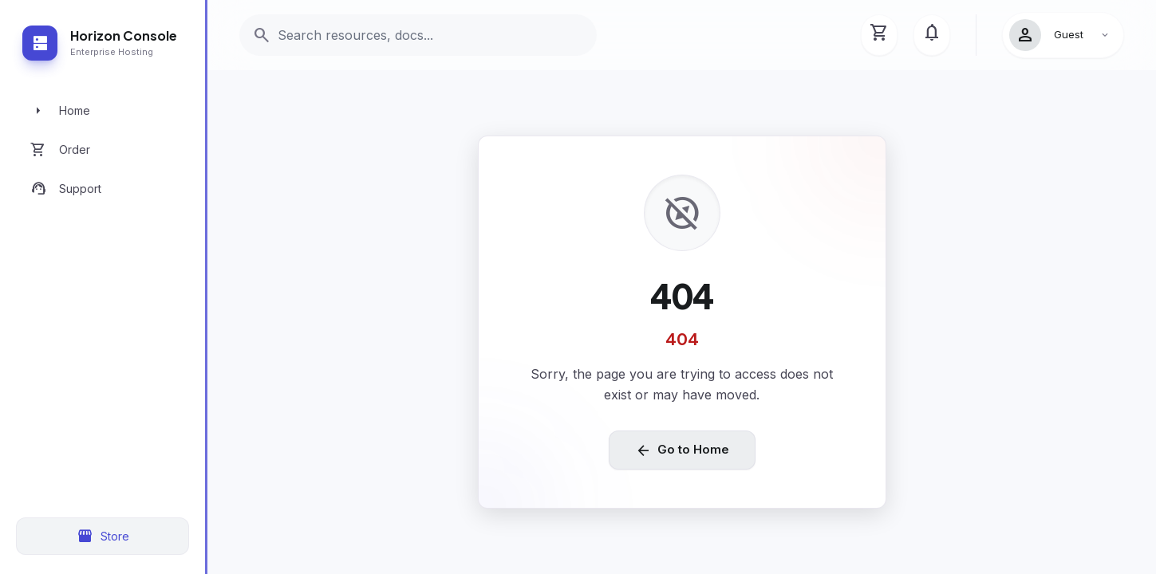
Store (103, 536)
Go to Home (682, 450)
